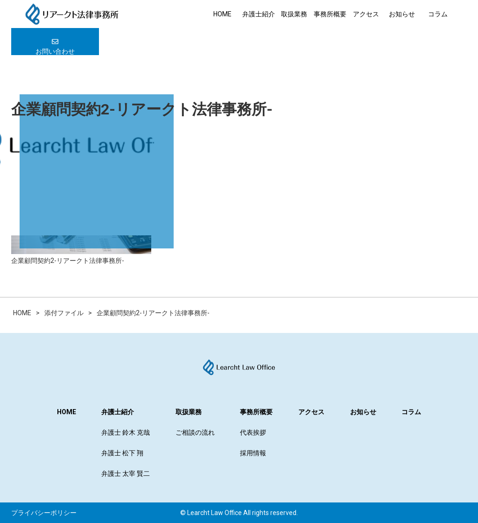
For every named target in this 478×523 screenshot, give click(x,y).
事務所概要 (330, 14)
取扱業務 (294, 14)
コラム (438, 14)
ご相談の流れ (195, 432)
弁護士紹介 (258, 14)
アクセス (366, 14)
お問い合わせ (55, 46)
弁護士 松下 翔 (122, 453)
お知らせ (402, 14)
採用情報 (253, 453)
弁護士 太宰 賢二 (125, 473)
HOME (222, 14)
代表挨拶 (253, 432)
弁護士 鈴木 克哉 (125, 432)
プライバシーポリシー (44, 512)
